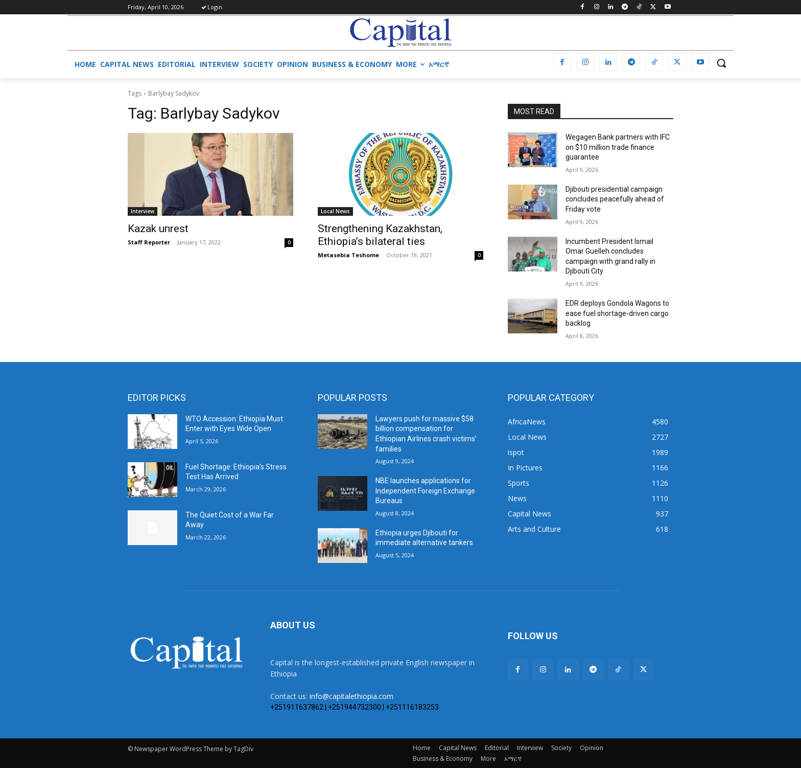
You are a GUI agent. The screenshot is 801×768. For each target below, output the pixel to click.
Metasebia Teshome (348, 255)
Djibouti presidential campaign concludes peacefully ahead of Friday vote (615, 199)
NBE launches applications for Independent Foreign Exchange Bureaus (425, 491)
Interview (142, 211)
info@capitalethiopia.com (351, 696)
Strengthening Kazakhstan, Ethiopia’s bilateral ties (380, 234)
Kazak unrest (158, 228)
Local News (335, 211)
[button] (721, 63)
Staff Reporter (149, 242)
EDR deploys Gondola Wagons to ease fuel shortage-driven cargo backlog (617, 313)
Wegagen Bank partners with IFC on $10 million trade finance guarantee (618, 147)
